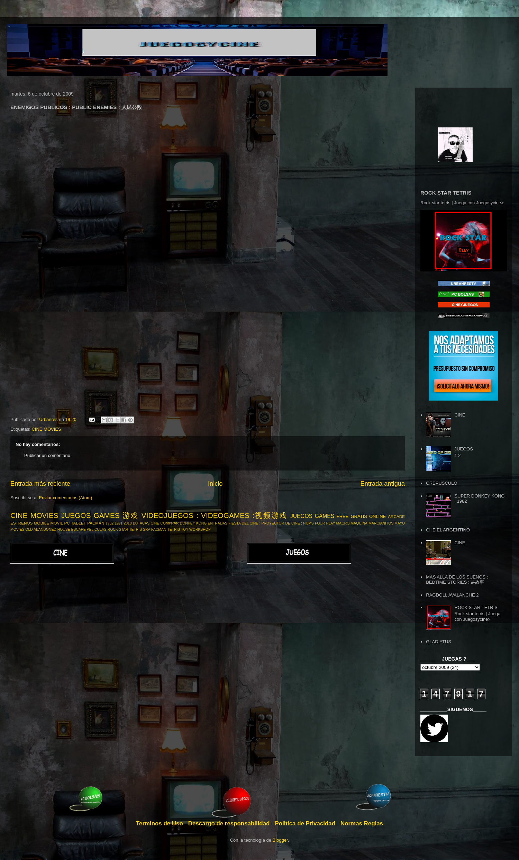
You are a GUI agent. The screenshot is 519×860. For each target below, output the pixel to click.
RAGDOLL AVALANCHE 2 (452, 595)
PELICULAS (97, 529)
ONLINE (377, 516)
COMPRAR (169, 523)
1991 (118, 523)
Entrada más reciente (40, 483)
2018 (128, 523)
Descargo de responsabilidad (229, 823)
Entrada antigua (383, 483)
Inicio (215, 483)
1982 (109, 523)
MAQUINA (358, 523)
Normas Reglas (361, 823)
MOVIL (57, 523)
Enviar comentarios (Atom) (65, 497)
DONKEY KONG (193, 523)
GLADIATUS (438, 641)
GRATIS (358, 516)
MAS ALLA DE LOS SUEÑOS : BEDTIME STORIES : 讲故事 (457, 579)
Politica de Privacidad (306, 823)
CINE (155, 523)
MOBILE (41, 523)
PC (67, 523)
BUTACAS (141, 523)
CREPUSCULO (441, 483)
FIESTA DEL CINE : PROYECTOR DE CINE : (265, 523)
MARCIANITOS (380, 523)
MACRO (343, 523)
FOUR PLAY (325, 523)
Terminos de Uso (160, 823)
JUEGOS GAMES (312, 516)
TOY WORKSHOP (196, 529)
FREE (343, 516)
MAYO (399, 523)
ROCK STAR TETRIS (125, 529)
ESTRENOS (21, 523)
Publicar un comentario (47, 455)
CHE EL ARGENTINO (448, 529)
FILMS (308, 523)
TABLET (78, 523)
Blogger (280, 840)
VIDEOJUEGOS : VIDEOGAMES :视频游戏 (215, 515)
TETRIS (173, 529)
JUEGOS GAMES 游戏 (100, 515)
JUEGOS (463, 448)
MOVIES (17, 529)
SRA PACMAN (154, 529)
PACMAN (95, 523)
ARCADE (396, 516)
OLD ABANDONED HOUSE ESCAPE (55, 529)
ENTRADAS (217, 523)
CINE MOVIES (46, 429)
